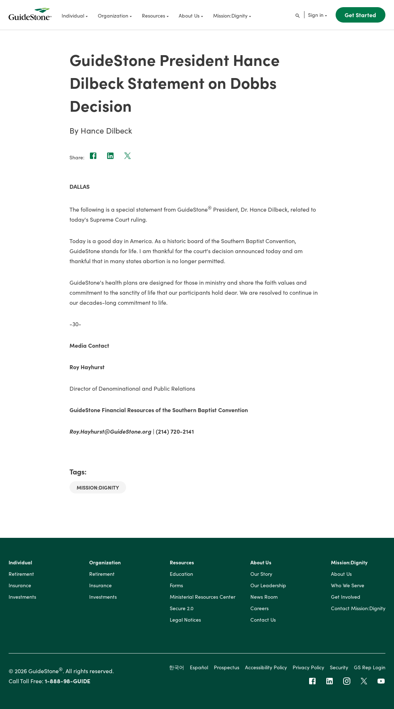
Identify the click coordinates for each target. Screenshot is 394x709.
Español (199, 667)
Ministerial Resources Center (202, 597)
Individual (20, 562)
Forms (176, 585)
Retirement (21, 574)
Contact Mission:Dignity (358, 608)
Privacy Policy (308, 667)
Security (339, 667)
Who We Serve (347, 585)
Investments (22, 597)
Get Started (360, 15)
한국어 (176, 667)
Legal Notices (185, 620)
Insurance (20, 585)
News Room (264, 597)
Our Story (261, 574)
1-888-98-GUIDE (67, 681)
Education (181, 574)
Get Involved (345, 597)
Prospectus (226, 667)
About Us (261, 562)
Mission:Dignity (98, 487)
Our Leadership (268, 585)
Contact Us (263, 620)
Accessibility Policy (266, 667)
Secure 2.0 (181, 608)
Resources (182, 562)
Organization (105, 562)
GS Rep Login (369, 667)
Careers (259, 608)
